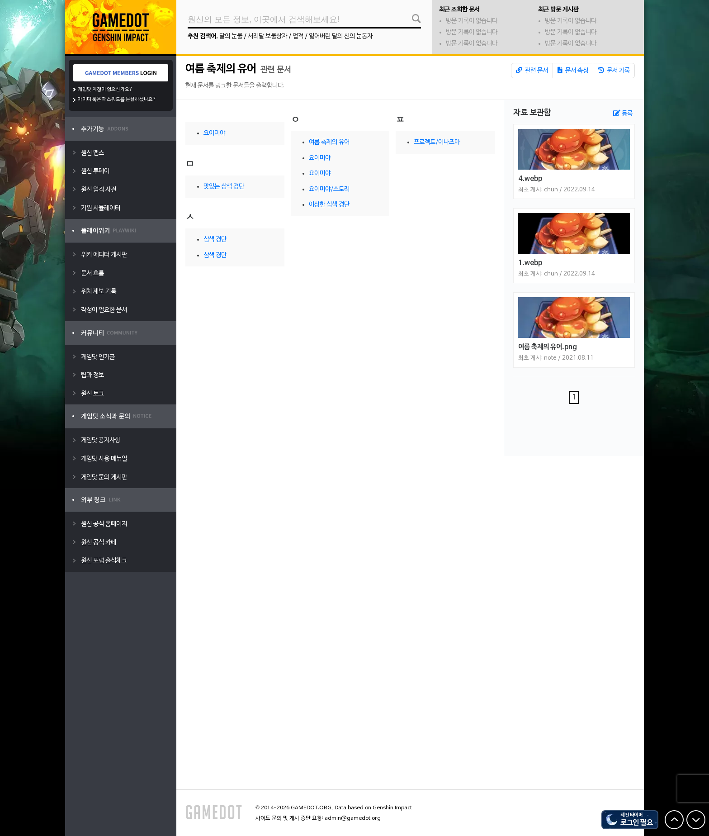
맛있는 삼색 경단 (223, 186)
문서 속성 (573, 70)
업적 (298, 36)
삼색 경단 (215, 239)
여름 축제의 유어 (220, 69)
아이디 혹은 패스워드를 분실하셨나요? (117, 99)
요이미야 (214, 133)
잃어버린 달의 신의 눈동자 (341, 36)
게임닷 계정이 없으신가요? (105, 89)
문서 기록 (614, 70)
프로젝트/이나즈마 (437, 142)
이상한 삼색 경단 (329, 204)
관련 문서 (532, 70)
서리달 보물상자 (267, 36)
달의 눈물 (230, 36)
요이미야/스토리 (329, 189)
